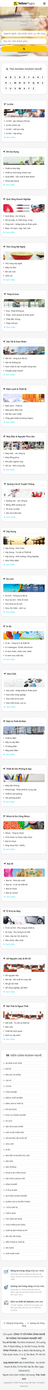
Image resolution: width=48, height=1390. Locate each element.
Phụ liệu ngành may (14, 461)
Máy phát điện (11, 750)
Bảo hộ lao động (13, 1075)
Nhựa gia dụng (12, 180)
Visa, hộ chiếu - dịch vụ (15, 608)
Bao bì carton (12, 892)
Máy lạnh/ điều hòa (14, 410)
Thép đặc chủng (13, 319)
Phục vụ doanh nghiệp (16, 1115)
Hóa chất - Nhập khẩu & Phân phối (21, 690)
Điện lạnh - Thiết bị (13, 405)
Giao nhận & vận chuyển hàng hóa (20, 366)
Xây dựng (11, 531)
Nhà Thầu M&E (12, 560)
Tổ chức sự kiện (13, 509)
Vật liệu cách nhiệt (13, 414)
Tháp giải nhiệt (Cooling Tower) (19, 418)
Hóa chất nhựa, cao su (16, 703)
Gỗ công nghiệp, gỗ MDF (16, 987)
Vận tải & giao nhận (16, 341)
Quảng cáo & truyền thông (20, 484)
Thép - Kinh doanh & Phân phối (20, 315)
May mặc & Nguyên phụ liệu (20, 436)
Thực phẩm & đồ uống (15, 1225)
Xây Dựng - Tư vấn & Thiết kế (18, 552)
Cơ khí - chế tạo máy (15, 129)
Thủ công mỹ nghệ (15, 246)
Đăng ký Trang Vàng (14, 1323)
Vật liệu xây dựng (13, 1236)
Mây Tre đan (10, 267)
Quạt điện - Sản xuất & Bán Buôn (20, 176)
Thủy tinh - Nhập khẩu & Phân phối (21, 224)
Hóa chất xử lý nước (15, 698)
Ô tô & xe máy (13, 911)
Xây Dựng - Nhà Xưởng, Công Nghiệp (22, 556)
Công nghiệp (11, 1092)
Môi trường (11, 1167)
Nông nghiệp (11, 1184)
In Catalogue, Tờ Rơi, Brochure (19, 647)
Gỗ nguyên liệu (12, 975)
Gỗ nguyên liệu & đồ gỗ (18, 958)
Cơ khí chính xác (13, 125)
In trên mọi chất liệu (14, 655)
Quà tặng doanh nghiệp (18, 199)
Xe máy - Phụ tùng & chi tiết (17, 932)
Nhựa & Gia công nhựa (18, 816)
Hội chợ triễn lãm (13, 513)
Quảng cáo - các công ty (16, 500)
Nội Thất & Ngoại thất (17, 1006)
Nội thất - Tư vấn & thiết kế (17, 1023)
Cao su (8, 1080)
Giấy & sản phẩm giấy (15, 1132)
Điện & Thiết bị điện (16, 721)
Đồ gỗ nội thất (11, 983)
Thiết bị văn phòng (13, 793)
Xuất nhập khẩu (13, 1253)
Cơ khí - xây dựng (14, 133)
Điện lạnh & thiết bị (16, 389)
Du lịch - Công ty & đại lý (16, 595)
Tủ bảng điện (11, 746)
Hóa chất (11, 673)
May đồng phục (12, 457)
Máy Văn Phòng (12, 785)
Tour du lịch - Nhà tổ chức (16, 599)
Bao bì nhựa (10, 841)
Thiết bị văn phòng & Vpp (18, 768)
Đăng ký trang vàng (27, 1270)
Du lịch (10, 579)
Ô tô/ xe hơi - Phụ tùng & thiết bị (19, 927)
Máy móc (9, 1161)
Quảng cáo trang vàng (27, 1286)
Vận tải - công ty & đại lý (16, 358)
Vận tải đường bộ (13, 362)
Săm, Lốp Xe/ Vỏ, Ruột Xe (16, 936)
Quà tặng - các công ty (15, 216)
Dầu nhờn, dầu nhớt (14, 940)
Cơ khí (10, 104)
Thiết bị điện (10, 738)
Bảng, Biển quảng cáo (16, 504)
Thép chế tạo (12, 323)
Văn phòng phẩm (13, 797)
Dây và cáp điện (12, 742)
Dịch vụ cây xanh (12, 1035)
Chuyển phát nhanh (14, 370)
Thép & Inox (13, 294)
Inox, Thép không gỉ (15, 311)
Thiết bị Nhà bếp (12, 168)
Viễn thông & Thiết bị (15, 1242)
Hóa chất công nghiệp (16, 694)
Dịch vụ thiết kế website (27, 1301)
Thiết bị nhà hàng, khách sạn (18, 172)
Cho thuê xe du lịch (14, 604)
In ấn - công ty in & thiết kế (17, 643)
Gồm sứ (8, 275)
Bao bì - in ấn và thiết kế (16, 884)
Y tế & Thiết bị (11, 1207)
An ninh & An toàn (14, 1063)
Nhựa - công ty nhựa (14, 833)
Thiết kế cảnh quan (13, 1031)
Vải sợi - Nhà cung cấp (15, 465)
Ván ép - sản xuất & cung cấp (18, 979)
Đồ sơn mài (10, 271)
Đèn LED (9, 1027)
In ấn (9, 626)
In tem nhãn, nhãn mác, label (18, 651)
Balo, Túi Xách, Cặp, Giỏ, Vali (17, 228)
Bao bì (10, 863)
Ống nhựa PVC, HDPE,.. (15, 845)
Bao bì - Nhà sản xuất (15, 880)
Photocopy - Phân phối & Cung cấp (20, 789)
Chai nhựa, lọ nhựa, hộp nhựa (18, 837)
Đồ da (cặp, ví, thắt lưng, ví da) (18, 220)
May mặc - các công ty (15, 453)
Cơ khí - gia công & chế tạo (18, 121)
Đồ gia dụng (12, 151)
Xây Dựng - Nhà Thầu (14, 548)
